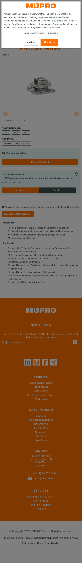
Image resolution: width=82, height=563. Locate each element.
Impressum (53, 33)
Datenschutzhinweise (34, 33)
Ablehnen (31, 42)
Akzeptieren (49, 42)
